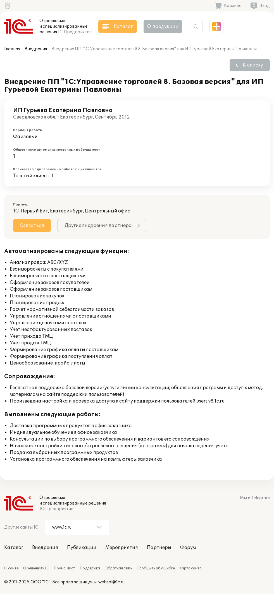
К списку (253, 65)
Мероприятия (121, 547)
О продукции (162, 26)
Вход (264, 5)
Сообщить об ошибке (156, 568)
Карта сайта (190, 568)
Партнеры (159, 547)
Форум (188, 547)
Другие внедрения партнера (98, 225)
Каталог (13, 547)
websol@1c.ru (111, 582)
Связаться (32, 225)
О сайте (11, 568)
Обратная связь (118, 568)
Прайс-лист (64, 568)
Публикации (81, 547)
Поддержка (90, 568)
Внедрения (36, 49)
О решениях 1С (36, 568)
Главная (12, 49)
